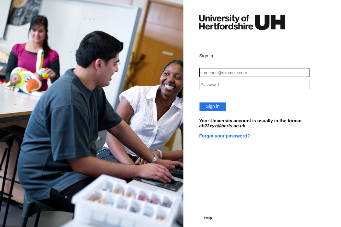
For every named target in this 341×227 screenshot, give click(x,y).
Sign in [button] (213, 106)
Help (208, 218)
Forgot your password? (224, 135)
